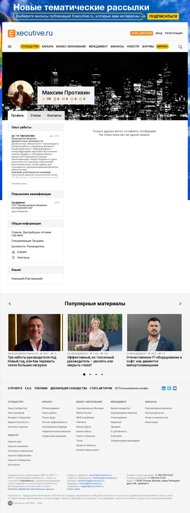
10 (163, 353)
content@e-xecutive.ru (90, 483)
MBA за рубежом (85, 417)
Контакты (54, 115)
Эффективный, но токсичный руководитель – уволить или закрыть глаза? (90, 361)
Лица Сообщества (17, 408)
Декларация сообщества (68, 388)
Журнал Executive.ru (18, 422)
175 (46, 99)
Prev (10, 304)
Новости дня (14, 441)
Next (180, 304)
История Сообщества (19, 417)
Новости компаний (18, 446)
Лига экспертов (16, 413)
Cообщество (15, 402)
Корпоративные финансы (158, 408)
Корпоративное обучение (90, 408)
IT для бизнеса (119, 431)
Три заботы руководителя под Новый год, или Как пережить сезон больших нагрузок (32, 361)
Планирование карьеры (54, 427)
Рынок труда (48, 417)
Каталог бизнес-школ (87, 450)
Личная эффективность (23, 353)
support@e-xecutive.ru (92, 486)
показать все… (20, 183)
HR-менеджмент (77, 353)
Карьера (47, 46)
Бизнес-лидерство (120, 408)
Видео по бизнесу (86, 445)
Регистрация (173, 33)
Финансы (117, 46)
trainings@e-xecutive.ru (105, 478)
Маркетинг (116, 422)
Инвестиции (151, 422)
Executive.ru (27, 480)
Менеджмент (98, 46)
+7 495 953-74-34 (164, 475)
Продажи (115, 427)
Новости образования (19, 455)
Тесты (79, 440)
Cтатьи (36, 115)
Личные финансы (154, 413)
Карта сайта (73, 489)
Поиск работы (49, 413)
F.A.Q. (28, 388)
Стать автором (141, 33)
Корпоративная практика (124, 413)
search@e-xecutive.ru (100, 475)
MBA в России (83, 413)
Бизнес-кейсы (83, 431)
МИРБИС (162, 46)
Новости (133, 46)
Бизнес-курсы (83, 427)
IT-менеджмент (136, 353)
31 (55, 353)
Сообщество (30, 46)
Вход (159, 33)
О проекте (15, 388)
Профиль (17, 115)
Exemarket (116, 436)
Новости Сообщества (19, 460)
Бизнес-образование (71, 46)
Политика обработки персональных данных (31, 489)
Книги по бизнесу (85, 436)
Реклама (41, 388)
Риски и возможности (156, 417)
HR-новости (14, 465)
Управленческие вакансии (56, 431)
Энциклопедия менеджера (125, 440)
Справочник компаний (54, 436)
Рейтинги (81, 422)
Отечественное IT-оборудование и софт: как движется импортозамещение (154, 361)
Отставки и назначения (20, 451)
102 (106, 353)
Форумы (148, 46)
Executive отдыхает (18, 427)
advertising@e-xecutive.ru (91, 480)
